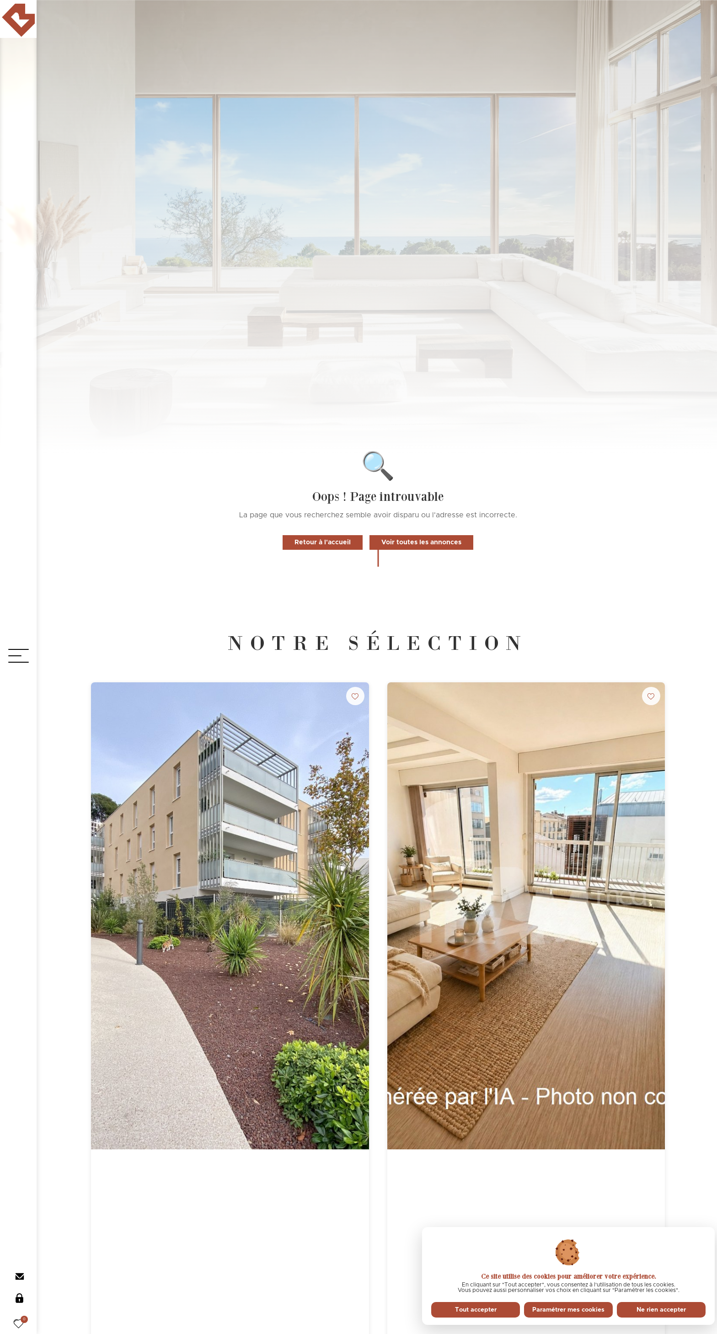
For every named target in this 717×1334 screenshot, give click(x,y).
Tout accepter (476, 1310)
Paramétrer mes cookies (568, 1310)
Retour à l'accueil (322, 542)
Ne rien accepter (661, 1310)
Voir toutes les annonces (421, 542)
